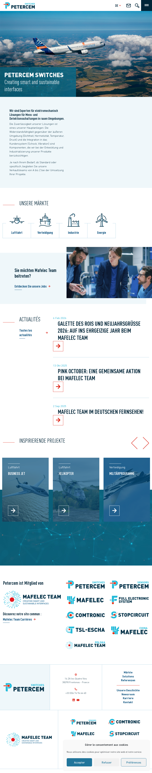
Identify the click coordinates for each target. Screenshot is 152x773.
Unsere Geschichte (128, 690)
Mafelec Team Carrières (17, 619)
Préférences (133, 762)
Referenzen (128, 680)
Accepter (79, 762)
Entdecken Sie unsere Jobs (31, 286)
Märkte (128, 672)
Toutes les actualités (25, 332)
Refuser (107, 762)
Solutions (128, 676)
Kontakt (128, 702)
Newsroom (128, 694)
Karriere (128, 698)
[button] (134, 443)
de (118, 5)
